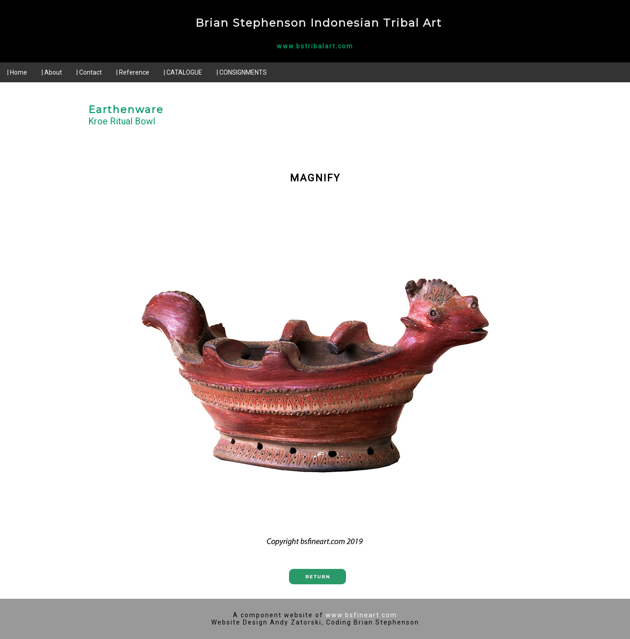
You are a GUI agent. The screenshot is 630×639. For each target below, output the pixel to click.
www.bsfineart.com (361, 615)
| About (52, 72)
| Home (17, 72)
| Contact (89, 72)
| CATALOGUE (183, 72)
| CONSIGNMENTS (242, 72)
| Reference (132, 72)
